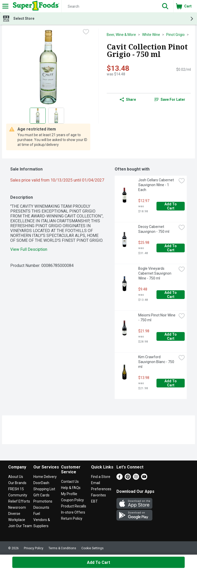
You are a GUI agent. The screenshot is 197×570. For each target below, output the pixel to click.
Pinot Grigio (175, 35)
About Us (15, 477)
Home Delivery (45, 477)
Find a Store (100, 477)
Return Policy (71, 518)
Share (128, 99)
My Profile (69, 494)
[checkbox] (86, 32)
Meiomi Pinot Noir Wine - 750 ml (157, 317)
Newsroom (17, 507)
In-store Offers (73, 512)
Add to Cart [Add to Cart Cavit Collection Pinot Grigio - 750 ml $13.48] (98, 562)
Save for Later (169, 99)
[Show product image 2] (56, 116)
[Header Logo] (35, 6)
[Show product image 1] (38, 116)
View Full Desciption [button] (28, 249)
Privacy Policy (33, 548)
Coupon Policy (72, 500)
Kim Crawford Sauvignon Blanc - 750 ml (156, 362)
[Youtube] (144, 478)
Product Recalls (73, 506)
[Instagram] (136, 478)
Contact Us (70, 481)
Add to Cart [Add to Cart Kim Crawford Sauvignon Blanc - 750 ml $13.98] (171, 383)
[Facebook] (119, 478)
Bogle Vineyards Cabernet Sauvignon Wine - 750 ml (155, 273)
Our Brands (17, 483)
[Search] (109, 6)
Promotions (42, 501)
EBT (94, 501)
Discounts (41, 507)
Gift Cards (41, 495)
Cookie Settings (92, 548)
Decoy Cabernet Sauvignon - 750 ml (153, 229)
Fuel (36, 514)
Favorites (98, 495)
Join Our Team (20, 526)
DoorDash (41, 483)
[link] (170, 99)
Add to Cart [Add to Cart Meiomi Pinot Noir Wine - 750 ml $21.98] (171, 336)
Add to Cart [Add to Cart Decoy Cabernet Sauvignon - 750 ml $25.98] (171, 248)
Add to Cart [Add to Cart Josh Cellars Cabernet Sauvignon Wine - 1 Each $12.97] (171, 206)
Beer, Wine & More (121, 35)
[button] (165, 6)
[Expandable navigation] (5, 6)
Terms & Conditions (62, 548)
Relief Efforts (19, 501)
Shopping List (44, 489)
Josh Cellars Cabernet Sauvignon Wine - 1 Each (156, 185)
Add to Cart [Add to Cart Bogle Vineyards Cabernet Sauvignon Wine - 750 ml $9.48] (171, 295)
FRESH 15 (16, 489)
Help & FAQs (71, 488)
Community (17, 495)
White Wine (151, 35)
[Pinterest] (128, 478)
